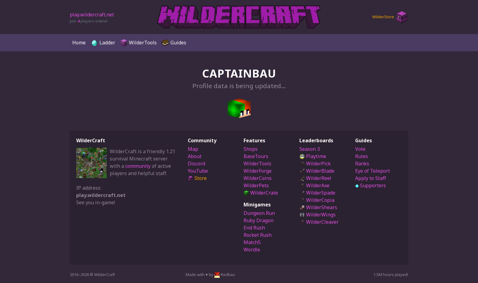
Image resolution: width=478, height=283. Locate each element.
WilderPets (256, 185)
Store (197, 178)
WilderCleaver (319, 222)
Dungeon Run (259, 213)
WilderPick (315, 163)
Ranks (362, 163)
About (195, 156)
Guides (174, 43)
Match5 (252, 242)
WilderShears (318, 207)
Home (79, 42)
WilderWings (317, 214)
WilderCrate (261, 192)
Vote (360, 149)
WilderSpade (317, 192)
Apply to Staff (370, 178)
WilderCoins (258, 178)
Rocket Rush (258, 235)
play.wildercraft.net (92, 14)
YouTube (198, 170)
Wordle (252, 249)
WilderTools (138, 43)
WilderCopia (316, 200)
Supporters (370, 185)
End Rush (254, 227)
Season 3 (309, 149)
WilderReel (315, 178)
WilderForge (258, 170)
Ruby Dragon (258, 220)
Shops (251, 149)
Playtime (312, 156)
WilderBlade (316, 170)
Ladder (103, 43)
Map (193, 149)
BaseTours (256, 156)
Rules (361, 156)
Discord (196, 163)
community (138, 166)
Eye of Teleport (372, 170)
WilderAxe (314, 185)
